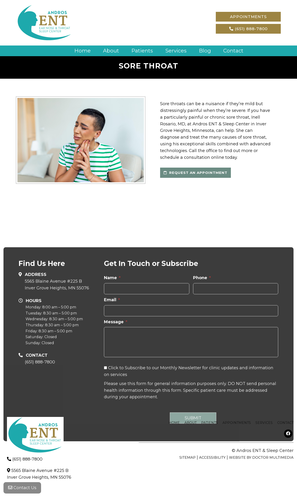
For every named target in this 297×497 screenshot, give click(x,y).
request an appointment (195, 172)
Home (82, 51)
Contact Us (22, 487)
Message (115, 377)
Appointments (248, 16)
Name (112, 333)
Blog (205, 51)
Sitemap (187, 457)
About (111, 51)
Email (112, 355)
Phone (202, 333)
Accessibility (212, 457)
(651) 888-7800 (248, 28)
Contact (234, 51)
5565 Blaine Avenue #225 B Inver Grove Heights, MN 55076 (57, 340)
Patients (142, 51)
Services (176, 51)
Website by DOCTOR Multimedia (261, 457)
